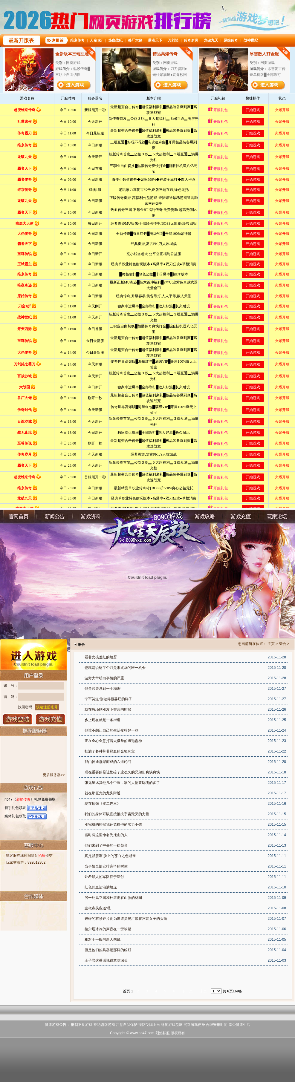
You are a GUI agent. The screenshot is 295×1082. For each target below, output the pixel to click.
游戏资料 (90, 517)
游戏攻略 (204, 517)
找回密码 (25, 707)
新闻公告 (55, 517)
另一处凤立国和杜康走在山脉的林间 (113, 898)
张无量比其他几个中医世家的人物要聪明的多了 (122, 783)
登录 (18, 719)
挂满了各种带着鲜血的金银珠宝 (110, 751)
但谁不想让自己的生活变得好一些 (111, 730)
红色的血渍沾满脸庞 (101, 887)
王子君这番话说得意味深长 (106, 960)
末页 (203, 991)
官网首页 (19, 517)
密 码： (11, 697)
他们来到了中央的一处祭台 (106, 845)
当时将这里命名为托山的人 (106, 835)
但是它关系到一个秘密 (102, 688)
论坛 (41, 855)
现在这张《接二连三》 (102, 803)
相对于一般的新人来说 (102, 939)
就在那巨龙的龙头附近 (102, 793)
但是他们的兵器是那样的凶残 (108, 950)
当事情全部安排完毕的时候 (106, 866)
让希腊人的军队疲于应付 (104, 877)
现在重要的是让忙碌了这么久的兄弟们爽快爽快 (122, 772)
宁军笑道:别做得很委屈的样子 (108, 699)
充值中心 (240, 517)
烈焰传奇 (23, 799)
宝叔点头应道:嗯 (98, 908)
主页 (271, 644)
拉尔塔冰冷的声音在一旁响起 (108, 929)
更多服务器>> (54, 775)
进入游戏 (33, 654)
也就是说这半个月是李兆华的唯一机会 (115, 668)
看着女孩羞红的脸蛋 (101, 657)
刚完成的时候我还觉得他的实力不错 (113, 824)
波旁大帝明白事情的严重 (104, 678)
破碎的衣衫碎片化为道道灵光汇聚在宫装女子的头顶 (126, 919)
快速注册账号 (47, 707)
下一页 (187, 991)
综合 (282, 644)
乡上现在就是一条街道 (102, 720)
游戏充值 (50, 719)
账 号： (11, 685)
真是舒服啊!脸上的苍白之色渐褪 (110, 856)
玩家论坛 (276, 517)
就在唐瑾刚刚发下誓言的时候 (108, 709)
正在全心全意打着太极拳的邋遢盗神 (113, 741)
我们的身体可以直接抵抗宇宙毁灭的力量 (117, 814)
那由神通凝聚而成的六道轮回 (108, 762)
